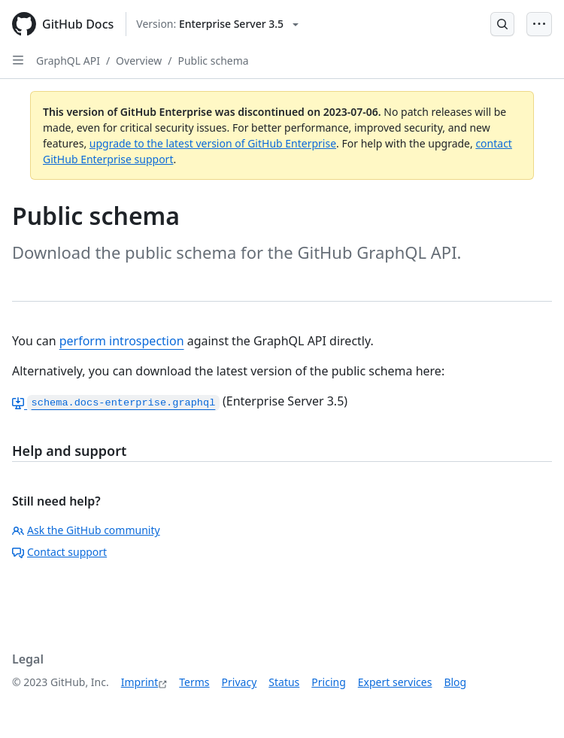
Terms (194, 682)
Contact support (59, 552)
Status (283, 682)
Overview (139, 60)
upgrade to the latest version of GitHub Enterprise (212, 143)
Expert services (395, 682)
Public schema (212, 60)
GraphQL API (68, 60)
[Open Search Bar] (502, 24)
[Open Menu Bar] (539, 24)
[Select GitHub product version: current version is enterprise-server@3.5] (217, 24)
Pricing (328, 682)
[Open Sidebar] (18, 60)
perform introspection (121, 341)
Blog (455, 682)
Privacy (239, 682)
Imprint (140, 682)
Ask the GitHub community (86, 530)
